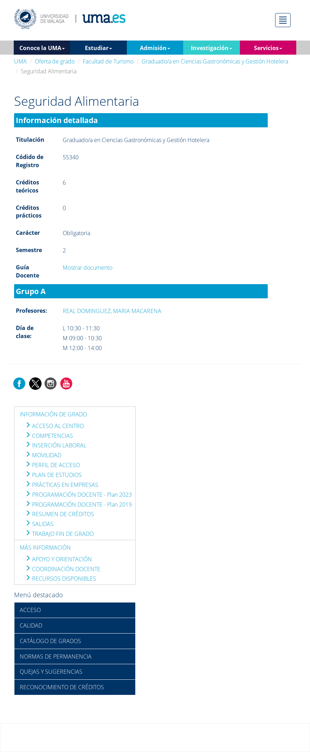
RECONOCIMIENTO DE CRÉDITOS (62, 687)
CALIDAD (31, 625)
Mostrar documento (87, 267)
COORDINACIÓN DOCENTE (62, 569)
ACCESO (30, 610)
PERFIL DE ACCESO (52, 465)
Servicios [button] (268, 48)
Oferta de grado (55, 61)
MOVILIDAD (43, 455)
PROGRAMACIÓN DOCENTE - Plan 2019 (78, 504)
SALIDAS (39, 524)
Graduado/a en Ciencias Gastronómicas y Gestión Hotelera (215, 61)
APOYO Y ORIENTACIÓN (58, 559)
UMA (20, 61)
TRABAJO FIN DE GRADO (59, 534)
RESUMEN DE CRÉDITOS (59, 514)
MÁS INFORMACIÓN (45, 547)
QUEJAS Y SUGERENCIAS (51, 671)
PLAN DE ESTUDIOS (53, 475)
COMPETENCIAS (49, 436)
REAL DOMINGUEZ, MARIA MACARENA (112, 311)
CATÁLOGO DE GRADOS (50, 641)
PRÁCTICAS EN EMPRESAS (61, 485)
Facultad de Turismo (108, 61)
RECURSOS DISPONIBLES (60, 578)
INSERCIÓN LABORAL (55, 445)
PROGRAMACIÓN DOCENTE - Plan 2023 (78, 495)
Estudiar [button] (98, 48)
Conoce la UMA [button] (42, 48)
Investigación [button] (211, 48)
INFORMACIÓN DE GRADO (53, 414)
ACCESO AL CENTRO (54, 426)
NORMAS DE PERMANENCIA (56, 656)
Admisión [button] (155, 48)
